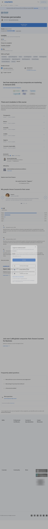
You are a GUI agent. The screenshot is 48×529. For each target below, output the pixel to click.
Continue (24, 260)
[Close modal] (35, 247)
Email (14, 253)
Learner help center (24, 278)
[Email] (24, 256)
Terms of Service (18, 281)
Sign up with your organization (18, 276)
